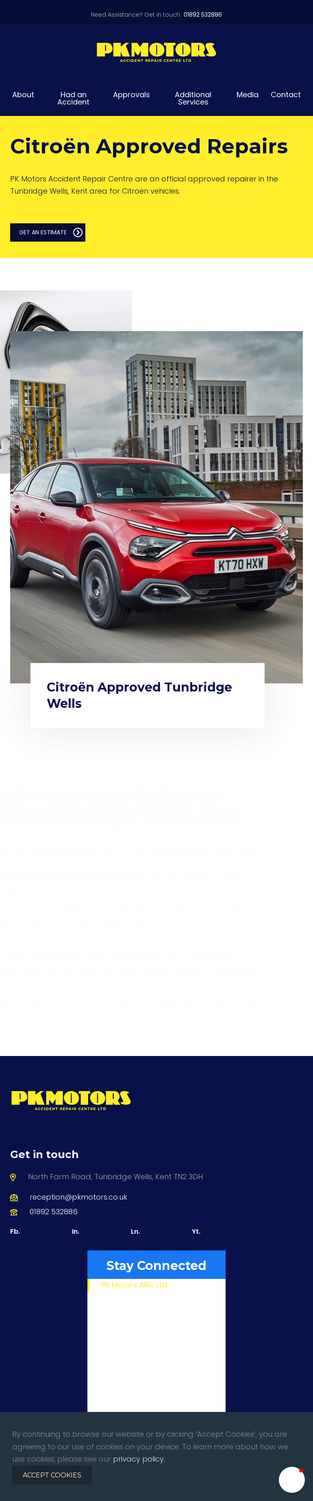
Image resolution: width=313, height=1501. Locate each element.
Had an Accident (73, 98)
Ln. (135, 1231)
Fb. (15, 1231)
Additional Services (193, 98)
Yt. (196, 1231)
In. (75, 1231)
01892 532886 (54, 1211)
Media (248, 94)
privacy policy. (139, 1459)
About (23, 94)
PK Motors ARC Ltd (134, 1285)
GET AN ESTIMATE (51, 232)
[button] (292, 1480)
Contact (286, 94)
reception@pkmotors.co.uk (78, 1197)
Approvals (131, 94)
